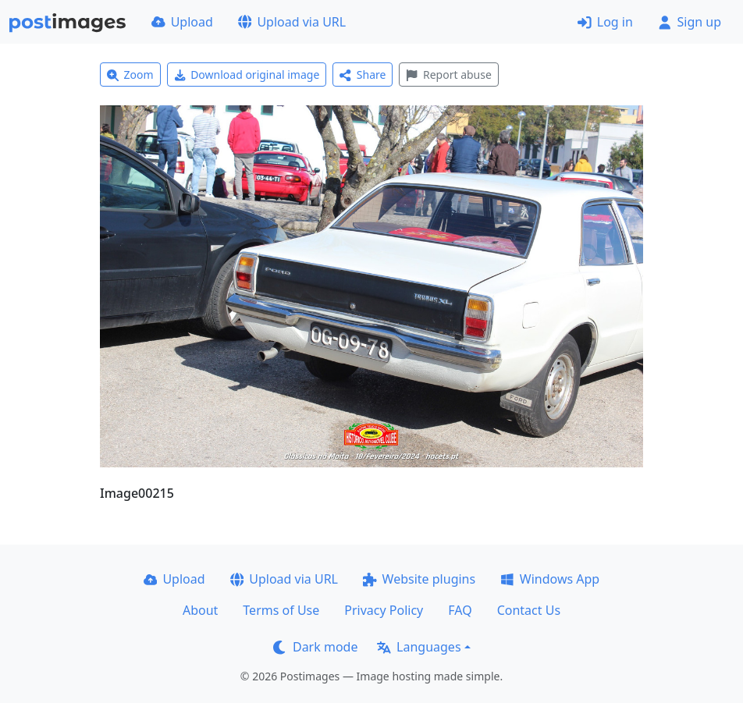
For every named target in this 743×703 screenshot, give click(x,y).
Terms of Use (281, 610)
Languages (418, 646)
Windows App (549, 579)
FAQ (459, 610)
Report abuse (448, 74)
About (200, 610)
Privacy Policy (383, 610)
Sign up (689, 21)
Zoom (130, 74)
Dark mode (315, 646)
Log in (605, 21)
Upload (182, 21)
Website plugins (419, 579)
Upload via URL (292, 21)
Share (363, 74)
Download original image (247, 74)
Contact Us (528, 610)
